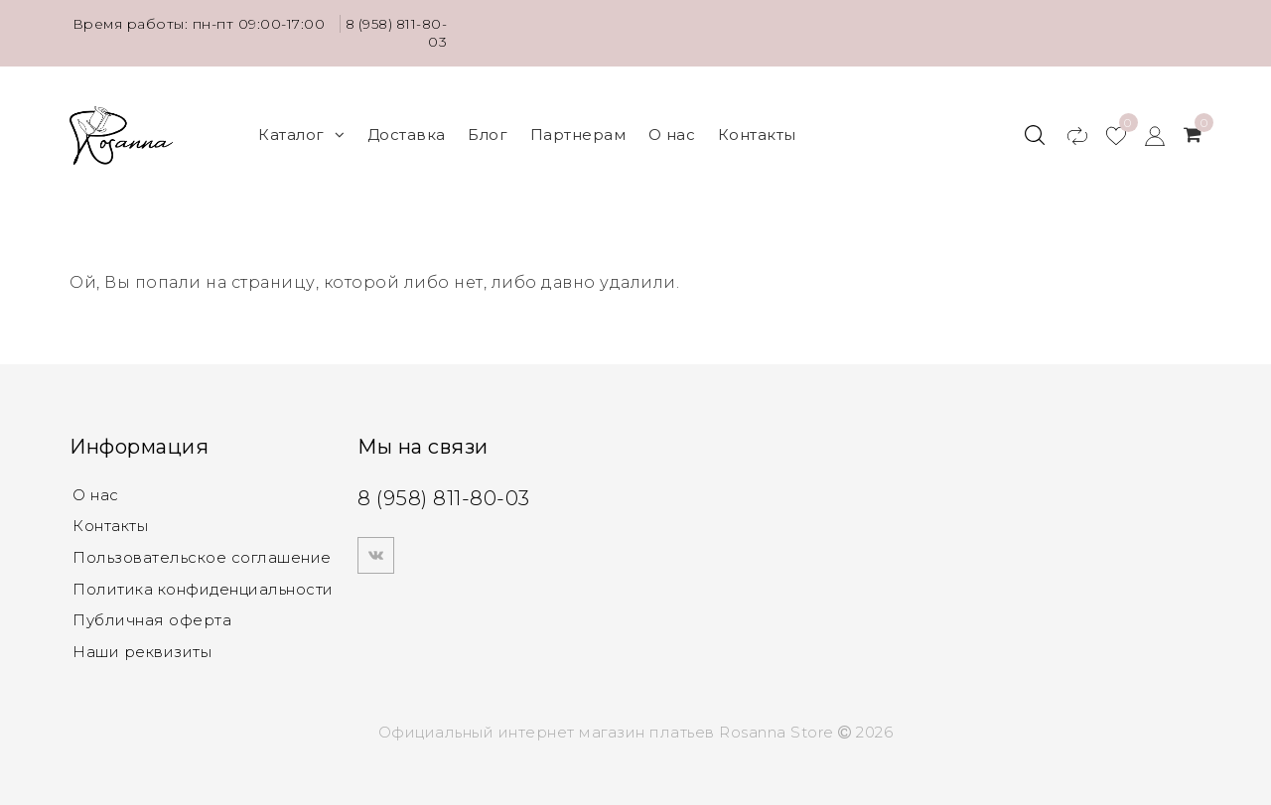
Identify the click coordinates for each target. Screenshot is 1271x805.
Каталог (301, 129)
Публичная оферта (151, 613)
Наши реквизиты (142, 645)
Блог (487, 129)
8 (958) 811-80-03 (406, 33)
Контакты (757, 129)
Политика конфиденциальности (203, 582)
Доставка (406, 129)
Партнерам (578, 129)
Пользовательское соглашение (202, 550)
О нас (672, 129)
